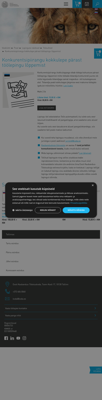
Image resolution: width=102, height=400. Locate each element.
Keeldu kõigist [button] (48, 210)
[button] (22, 210)
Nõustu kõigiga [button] (76, 210)
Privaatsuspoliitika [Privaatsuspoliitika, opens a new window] (78, 203)
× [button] (93, 185)
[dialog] (51, 200)
